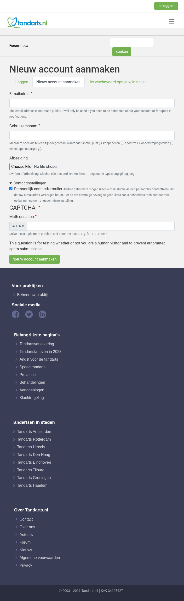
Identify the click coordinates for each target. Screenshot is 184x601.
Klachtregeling (31, 398)
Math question (21, 216)
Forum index (18, 46)
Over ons (27, 527)
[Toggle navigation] (171, 21)
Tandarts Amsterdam (34, 432)
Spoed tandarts (32, 367)
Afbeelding (18, 158)
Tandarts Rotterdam (34, 439)
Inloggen (166, 6)
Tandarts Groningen (34, 478)
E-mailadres (19, 93)
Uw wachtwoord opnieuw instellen (118, 82)
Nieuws (25, 550)
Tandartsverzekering (36, 344)
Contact (26, 519)
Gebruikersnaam (23, 126)
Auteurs (26, 534)
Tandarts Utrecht (31, 447)
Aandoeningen (31, 390)
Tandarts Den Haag (33, 455)
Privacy (25, 565)
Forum (24, 542)
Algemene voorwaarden (39, 557)
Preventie (27, 375)
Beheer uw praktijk (33, 295)
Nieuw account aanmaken (58, 82)
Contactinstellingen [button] (29, 183)
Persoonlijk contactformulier (38, 189)
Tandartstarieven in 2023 (40, 352)
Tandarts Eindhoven (34, 462)
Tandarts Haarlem (32, 485)
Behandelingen (32, 382)
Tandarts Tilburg (30, 470)
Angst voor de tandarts (38, 359)
